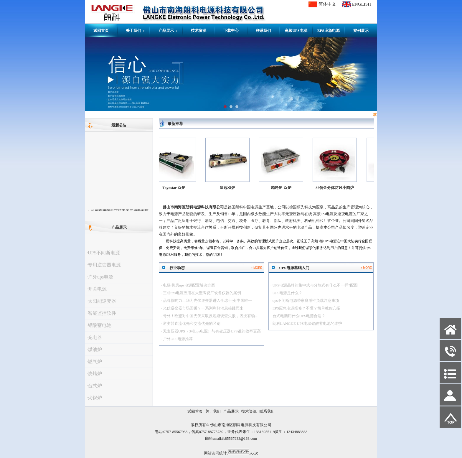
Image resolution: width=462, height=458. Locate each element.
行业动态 (177, 268)
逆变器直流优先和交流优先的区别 (191, 326)
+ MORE (256, 267)
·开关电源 (97, 292)
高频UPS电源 (296, 30)
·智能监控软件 (101, 316)
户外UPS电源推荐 (178, 342)
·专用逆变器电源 (104, 268)
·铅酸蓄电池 (99, 328)
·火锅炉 (94, 400)
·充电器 (94, 340)
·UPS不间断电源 (103, 255)
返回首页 (101, 30)
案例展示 (361, 30)
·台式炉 (94, 388)
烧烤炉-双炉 (283, 187)
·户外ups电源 (100, 280)
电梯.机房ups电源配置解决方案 (189, 288)
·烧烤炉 (94, 376)
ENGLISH (361, 4)
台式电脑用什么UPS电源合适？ (299, 319)
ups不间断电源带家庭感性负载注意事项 (306, 304)
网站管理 (95, 452)
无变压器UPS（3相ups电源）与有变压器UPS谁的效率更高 (212, 334)
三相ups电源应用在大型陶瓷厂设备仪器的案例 (202, 296)
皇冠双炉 (229, 187)
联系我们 (263, 30)
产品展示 (168, 30)
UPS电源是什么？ (288, 296)
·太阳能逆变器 (101, 304)
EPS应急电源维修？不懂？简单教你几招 (306, 311)
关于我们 (135, 30)
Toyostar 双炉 (175, 187)
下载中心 (231, 30)
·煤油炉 (94, 352)
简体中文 (327, 4)
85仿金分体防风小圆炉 (338, 187)
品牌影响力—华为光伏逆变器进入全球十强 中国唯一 (207, 304)
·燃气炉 (94, 364)
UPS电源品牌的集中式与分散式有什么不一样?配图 (315, 288)
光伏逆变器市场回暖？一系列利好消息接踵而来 (203, 311)
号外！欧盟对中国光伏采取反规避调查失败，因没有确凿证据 (214, 319)
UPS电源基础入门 (294, 268)
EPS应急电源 (328, 30)
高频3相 (324, 241)
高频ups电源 (323, 214)
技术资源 (198, 30)
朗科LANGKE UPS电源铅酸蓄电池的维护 (307, 326)
